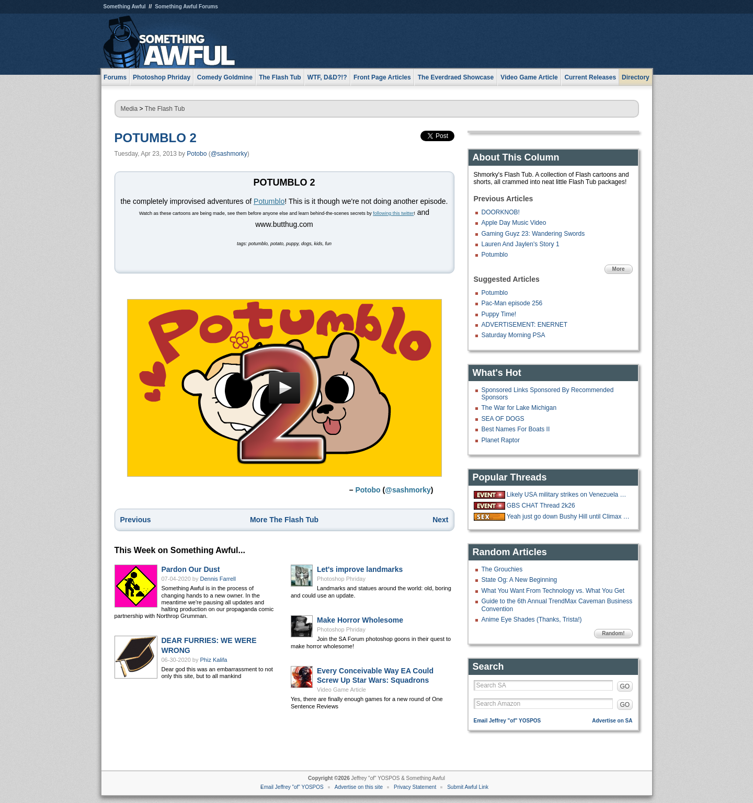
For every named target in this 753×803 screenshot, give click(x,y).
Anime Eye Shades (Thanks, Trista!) (532, 619)
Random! (613, 633)
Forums (115, 77)
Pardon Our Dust (191, 569)
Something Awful (125, 6)
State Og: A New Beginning (519, 579)
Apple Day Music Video (514, 222)
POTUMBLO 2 (156, 138)
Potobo (197, 153)
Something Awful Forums (186, 6)
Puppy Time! (499, 314)
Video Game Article (341, 689)
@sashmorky (229, 153)
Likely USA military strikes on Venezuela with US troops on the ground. (568, 494)
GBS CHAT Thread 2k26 (541, 505)
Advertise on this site (359, 787)
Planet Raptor (501, 440)
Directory (635, 77)
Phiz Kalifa (213, 660)
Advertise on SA (612, 721)
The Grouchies (502, 569)
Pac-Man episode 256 (512, 303)
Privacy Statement (415, 787)
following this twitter (393, 213)
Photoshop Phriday (341, 579)
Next (440, 519)
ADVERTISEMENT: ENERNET (524, 324)
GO (625, 686)
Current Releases (590, 77)
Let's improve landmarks (360, 569)
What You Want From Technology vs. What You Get (553, 590)
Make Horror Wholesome (360, 620)
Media (129, 108)
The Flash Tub (165, 108)
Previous (135, 519)
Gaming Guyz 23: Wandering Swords (533, 233)
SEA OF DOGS (503, 418)
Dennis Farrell (218, 579)
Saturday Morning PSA (513, 335)
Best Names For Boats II (516, 429)
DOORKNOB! (501, 212)
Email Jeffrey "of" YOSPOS (507, 721)
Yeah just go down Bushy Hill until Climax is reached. (568, 516)
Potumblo (269, 201)
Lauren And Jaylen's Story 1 (521, 244)
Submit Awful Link (467, 787)
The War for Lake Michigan (519, 407)
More (618, 269)
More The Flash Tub (284, 519)
